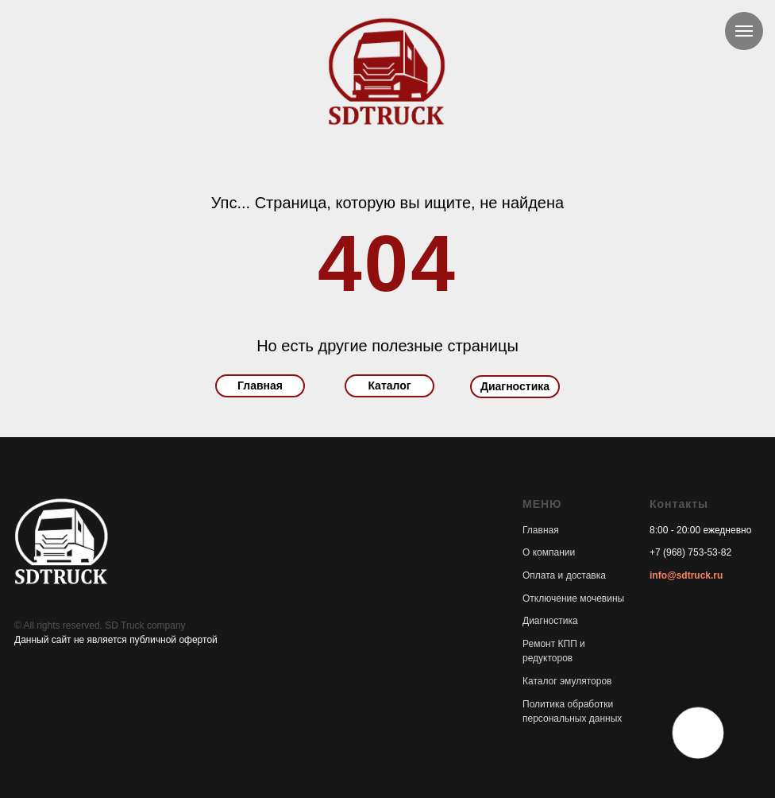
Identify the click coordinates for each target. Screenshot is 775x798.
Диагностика (514, 386)
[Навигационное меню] (744, 31)
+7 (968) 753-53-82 (690, 552)
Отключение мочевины (573, 598)
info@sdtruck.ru (686, 575)
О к (529, 552)
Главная (260, 385)
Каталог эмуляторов (566, 681)
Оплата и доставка (564, 575)
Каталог (389, 385)
